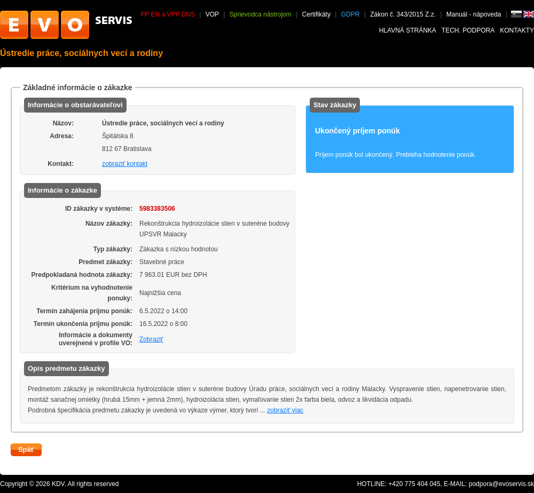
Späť (26, 450)
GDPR (350, 14)
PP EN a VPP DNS (167, 14)
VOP (212, 14)
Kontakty (517, 30)
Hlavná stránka (407, 30)
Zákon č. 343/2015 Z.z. (403, 14)
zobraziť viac (285, 410)
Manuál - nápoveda (474, 14)
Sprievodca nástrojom (261, 14)
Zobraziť (151, 339)
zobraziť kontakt (124, 164)
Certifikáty (316, 14)
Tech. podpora (468, 30)
